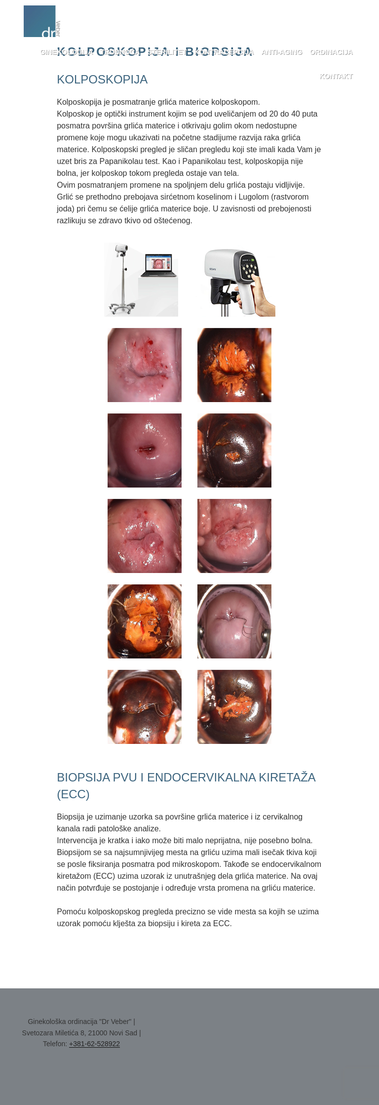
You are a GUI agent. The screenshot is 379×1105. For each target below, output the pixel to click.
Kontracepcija (224, 52)
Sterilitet (167, 52)
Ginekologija (66, 52)
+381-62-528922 (94, 1044)
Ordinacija (330, 52)
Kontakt (335, 76)
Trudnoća (120, 52)
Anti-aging (281, 52)
